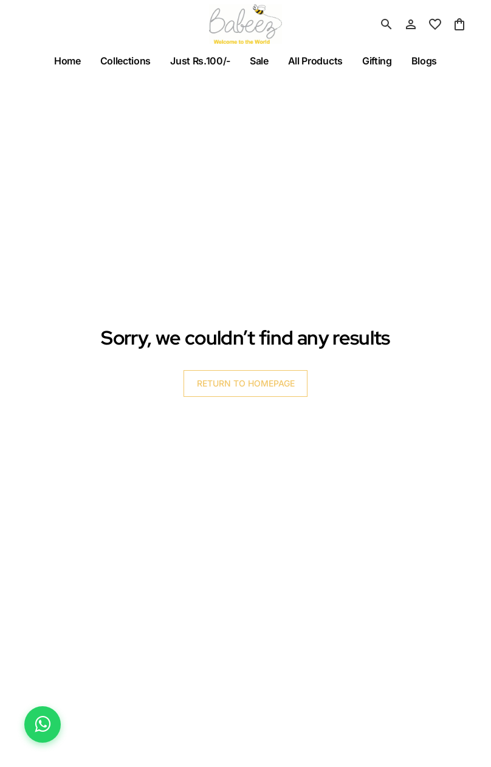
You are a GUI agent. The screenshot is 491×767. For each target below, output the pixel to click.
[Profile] (410, 24)
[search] (386, 24)
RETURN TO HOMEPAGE (246, 383)
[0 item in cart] (459, 24)
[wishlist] (435, 24)
